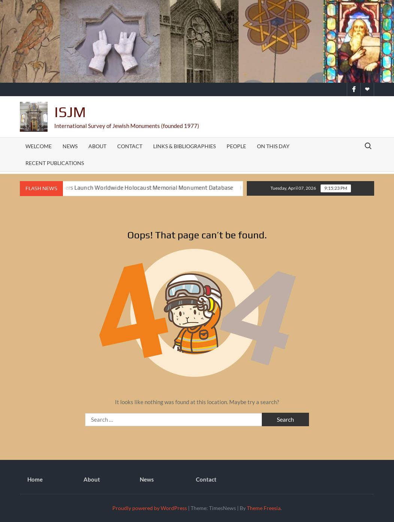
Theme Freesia (264, 508)
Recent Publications (54, 163)
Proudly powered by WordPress (149, 508)
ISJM (70, 111)
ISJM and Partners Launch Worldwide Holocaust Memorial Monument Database (134, 187)
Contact (129, 146)
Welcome (38, 146)
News (70, 146)
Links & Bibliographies (184, 146)
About (97, 146)
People (236, 146)
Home (35, 479)
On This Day (273, 146)
